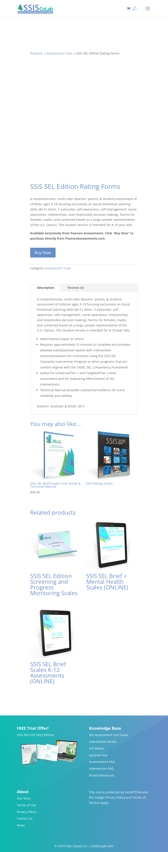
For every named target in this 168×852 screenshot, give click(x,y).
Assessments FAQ (102, 762)
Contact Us (25, 818)
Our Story (24, 798)
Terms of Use (26, 805)
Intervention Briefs (102, 742)
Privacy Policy (26, 812)
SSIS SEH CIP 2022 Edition (35, 735)
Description (45, 288)
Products (36, 53)
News (21, 825)
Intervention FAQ (101, 768)
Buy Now (43, 252)
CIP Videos (96, 748)
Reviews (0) (76, 288)
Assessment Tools (60, 53)
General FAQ (98, 755)
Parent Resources (102, 775)
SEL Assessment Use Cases (108, 735)
